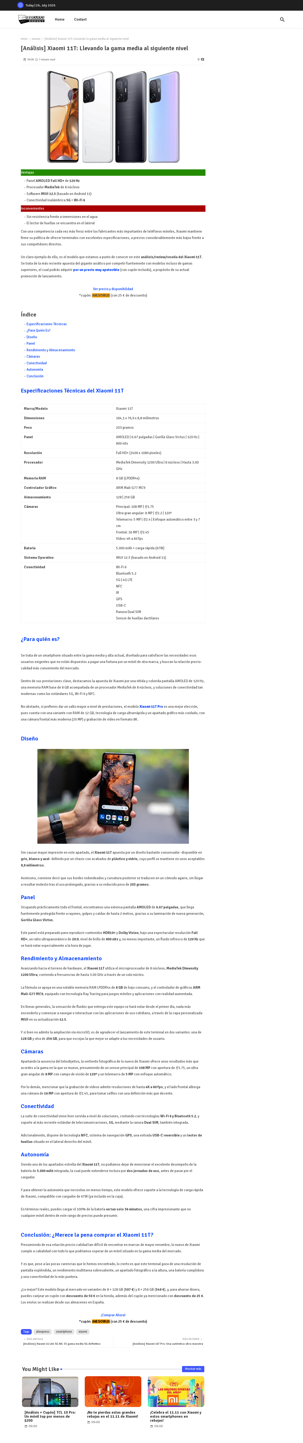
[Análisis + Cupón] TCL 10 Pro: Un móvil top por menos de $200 (50, 1417)
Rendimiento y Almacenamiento (51, 350)
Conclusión (35, 376)
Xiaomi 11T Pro (151, 706)
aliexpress (42, 1332)
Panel (31, 343)
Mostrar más (193, 1369)
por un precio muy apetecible (96, 270)
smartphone (64, 1332)
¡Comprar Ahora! (113, 1315)
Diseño (32, 337)
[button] (282, 19)
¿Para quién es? (40, 639)
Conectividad (37, 363)
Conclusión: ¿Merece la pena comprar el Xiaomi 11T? (87, 1234)
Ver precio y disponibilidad (113, 289)
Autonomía (35, 369)
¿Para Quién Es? (38, 330)
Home (60, 19)
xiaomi (36, 39)
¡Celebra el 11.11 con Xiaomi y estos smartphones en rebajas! (175, 1417)
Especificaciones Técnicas (47, 324)
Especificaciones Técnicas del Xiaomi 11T (72, 390)
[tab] (59, 19)
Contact (80, 19)
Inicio (24, 39)
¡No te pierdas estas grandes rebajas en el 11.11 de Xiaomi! (112, 1415)
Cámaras (33, 356)
